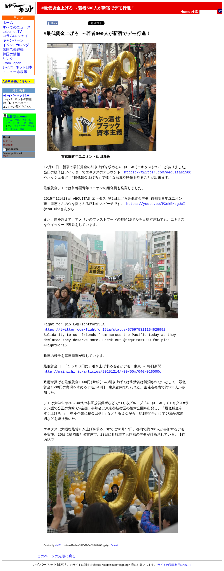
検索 (194, 12)
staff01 (58, 545)
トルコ (13, 129)
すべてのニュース (17, 27)
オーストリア (19, 123)
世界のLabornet (17, 116)
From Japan (12, 63)
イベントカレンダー (17, 45)
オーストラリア (17, 126)
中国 (17, 120)
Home (185, 12)
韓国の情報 (11, 54)
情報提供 (8, 145)
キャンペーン (13, 40)
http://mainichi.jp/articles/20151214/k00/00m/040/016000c (102, 372)
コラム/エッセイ (15, 36)
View (5, 156)
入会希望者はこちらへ (16, 81)
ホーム (8, 22)
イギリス (26, 120)
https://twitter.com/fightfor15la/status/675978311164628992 (104, 330)
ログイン (8, 141)
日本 (22, 129)
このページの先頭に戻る (56, 556)
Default (114, 545)
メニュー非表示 (15, 72)
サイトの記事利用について (175, 564)
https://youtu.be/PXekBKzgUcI (155, 204)
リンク (8, 59)
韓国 (31, 123)
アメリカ (7, 120)
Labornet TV (12, 31)
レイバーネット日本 (17, 67)
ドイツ (6, 123)
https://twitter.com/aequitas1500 (157, 173)
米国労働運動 (13, 49)
